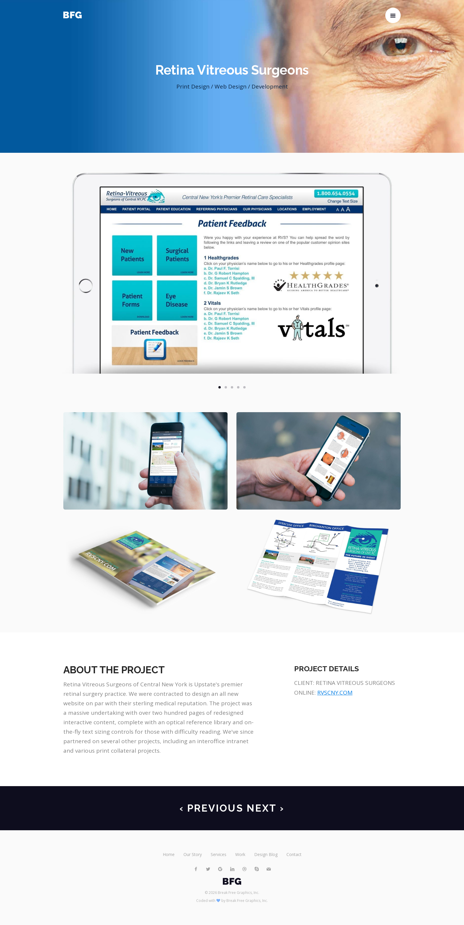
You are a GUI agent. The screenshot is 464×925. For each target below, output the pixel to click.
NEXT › (265, 808)
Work (240, 854)
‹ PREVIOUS (212, 808)
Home (169, 854)
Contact (294, 854)
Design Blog (266, 854)
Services (218, 854)
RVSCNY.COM (334, 692)
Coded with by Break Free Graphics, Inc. (232, 900)
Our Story (192, 854)
